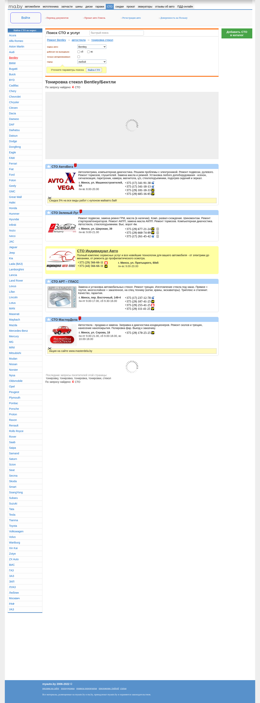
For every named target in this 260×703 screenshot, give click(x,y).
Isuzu (12, 230)
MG (11, 341)
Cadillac (14, 85)
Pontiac (13, 403)
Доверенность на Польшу (173, 17)
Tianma (13, 520)
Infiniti (12, 224)
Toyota (13, 525)
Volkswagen (16, 531)
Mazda (13, 325)
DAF (11, 124)
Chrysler (14, 102)
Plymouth (14, 397)
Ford (12, 174)
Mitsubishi (15, 353)
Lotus (12, 302)
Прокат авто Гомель (94, 17)
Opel (12, 386)
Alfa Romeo (16, 40)
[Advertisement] (236, 98)
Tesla (12, 514)
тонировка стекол (102, 40)
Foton (12, 180)
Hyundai (14, 219)
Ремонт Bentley (56, 40)
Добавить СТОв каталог (236, 33)
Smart (12, 486)
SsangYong (16, 492)
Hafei (12, 202)
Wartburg (14, 542)
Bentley (13, 57)
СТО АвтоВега (62, 166)
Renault (13, 425)
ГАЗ (11, 570)
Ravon (13, 419)
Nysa (12, 375)
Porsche (14, 408)
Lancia (13, 275)
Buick (12, 74)
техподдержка (68, 688)
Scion (12, 464)
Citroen (13, 107)
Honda (13, 208)
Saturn (13, 458)
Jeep (12, 252)
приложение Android (109, 688)
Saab (12, 442)
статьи (123, 688)
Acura (12, 35)
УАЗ (11, 609)
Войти (25, 17)
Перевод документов (56, 17)
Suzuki (13, 503)
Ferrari (13, 163)
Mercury (14, 336)
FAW (12, 158)
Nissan (13, 364)
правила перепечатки (86, 688)
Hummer (14, 213)
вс (92, 51)
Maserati (14, 314)
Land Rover (16, 280)
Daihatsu (14, 130)
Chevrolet (15, 96)
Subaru (13, 497)
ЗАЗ (11, 576)
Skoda (13, 481)
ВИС (12, 564)
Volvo (12, 536)
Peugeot (14, 392)
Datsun (13, 135)
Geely (12, 185)
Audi (11, 52)
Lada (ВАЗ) (16, 263)
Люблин (14, 592)
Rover (12, 436)
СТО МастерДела (64, 319)
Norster (13, 369)
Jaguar (13, 247)
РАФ (11, 603)
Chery (12, 91)
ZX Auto (14, 559)
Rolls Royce (16, 431)
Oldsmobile (16, 380)
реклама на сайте (50, 688)
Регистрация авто (131, 17)
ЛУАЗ (12, 587)
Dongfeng (15, 146)
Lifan (12, 291)
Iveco (12, 236)
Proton (13, 414)
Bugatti (13, 68)
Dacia (12, 113)
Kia (11, 258)
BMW (12, 63)
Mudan (13, 358)
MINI (12, 347)
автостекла (79, 40)
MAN (12, 308)
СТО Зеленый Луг (64, 212)
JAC (11, 241)
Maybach (14, 319)
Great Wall (15, 197)
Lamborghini (16, 269)
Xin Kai (13, 548)
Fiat (11, 169)
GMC (12, 191)
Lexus (12, 286)
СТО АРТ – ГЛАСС (65, 281)
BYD (12, 79)
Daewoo (14, 118)
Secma (13, 475)
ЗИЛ (11, 581)
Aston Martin (16, 46)
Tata (11, 509)
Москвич (14, 598)
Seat (12, 470)
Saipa (12, 447)
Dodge (13, 141)
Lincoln (13, 297)
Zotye (12, 553)
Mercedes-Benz (18, 330)
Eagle (12, 152)
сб (82, 51)
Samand (14, 453)
